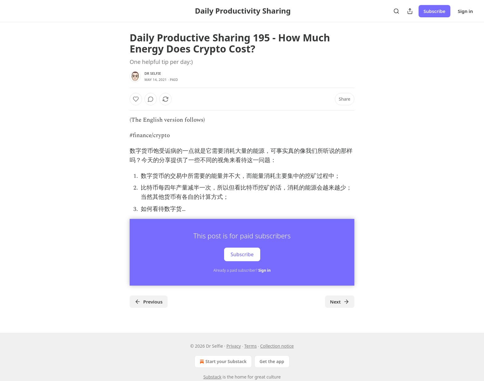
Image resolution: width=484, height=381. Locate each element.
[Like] (136, 99)
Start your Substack (222, 361)
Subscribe (434, 11)
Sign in (465, 11)
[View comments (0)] (150, 99)
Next (339, 302)
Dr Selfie (152, 73)
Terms (250, 346)
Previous (149, 302)
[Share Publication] (410, 11)
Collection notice (277, 346)
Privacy (233, 346)
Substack (212, 377)
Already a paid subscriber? (241, 270)
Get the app (272, 361)
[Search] (396, 11)
